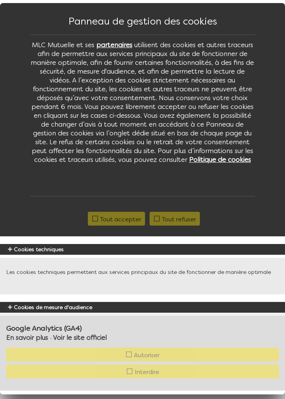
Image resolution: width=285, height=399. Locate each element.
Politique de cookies (220, 159)
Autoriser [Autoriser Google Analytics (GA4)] (142, 355)
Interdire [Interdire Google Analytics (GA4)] (142, 372)
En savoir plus (27, 337)
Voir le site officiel (80, 337)
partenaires (114, 45)
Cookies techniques (36, 249)
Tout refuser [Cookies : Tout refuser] (174, 219)
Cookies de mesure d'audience (50, 307)
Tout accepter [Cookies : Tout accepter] (116, 219)
